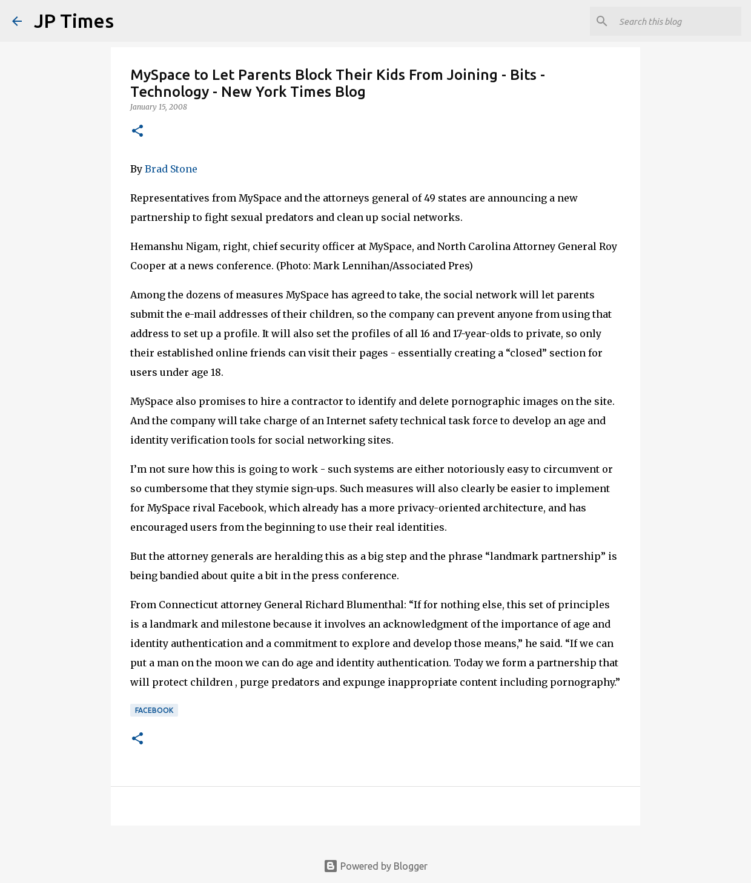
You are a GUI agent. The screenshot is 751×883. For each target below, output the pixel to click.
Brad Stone (171, 169)
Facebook (154, 710)
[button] (137, 131)
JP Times (74, 20)
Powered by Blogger (375, 866)
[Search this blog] (677, 21)
